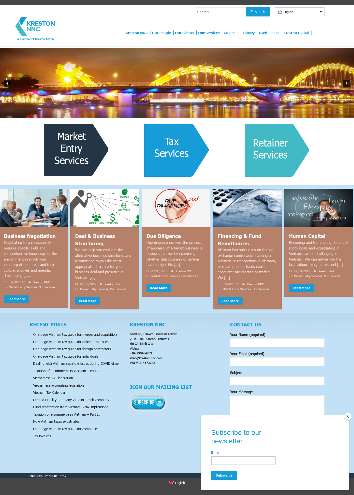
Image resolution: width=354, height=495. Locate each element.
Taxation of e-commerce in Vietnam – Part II (66, 414)
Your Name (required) (277, 339)
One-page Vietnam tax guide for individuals (65, 356)
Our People (161, 33)
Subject (277, 377)
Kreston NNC (137, 33)
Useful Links (269, 33)
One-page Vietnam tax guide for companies (65, 429)
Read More (12, 299)
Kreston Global (296, 33)
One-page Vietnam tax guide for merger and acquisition (75, 334)
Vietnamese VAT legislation (53, 378)
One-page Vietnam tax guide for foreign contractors (72, 349)
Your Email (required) (277, 358)
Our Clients (184, 33)
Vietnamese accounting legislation (58, 385)
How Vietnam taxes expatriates (56, 421)
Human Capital (303, 236)
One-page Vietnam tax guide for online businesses (70, 342)
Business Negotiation (26, 236)
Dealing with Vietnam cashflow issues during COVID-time (75, 363)
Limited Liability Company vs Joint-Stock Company (71, 400)
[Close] (348, 416)
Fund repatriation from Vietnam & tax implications (70, 407)
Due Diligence (160, 236)
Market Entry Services (19, 287)
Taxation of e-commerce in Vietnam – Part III (67, 371)
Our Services (209, 33)
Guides (229, 33)
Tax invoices (42, 436)
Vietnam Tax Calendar (49, 392)
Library (249, 33)
